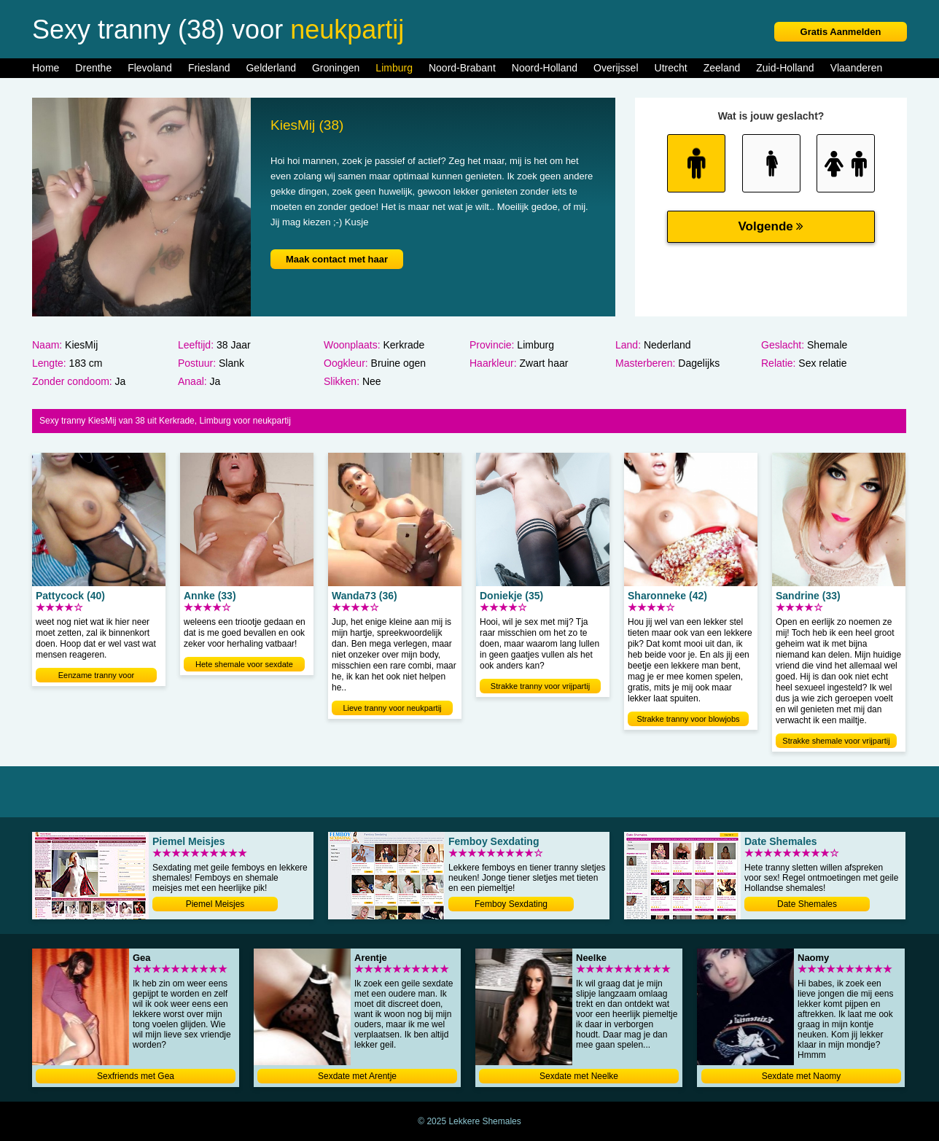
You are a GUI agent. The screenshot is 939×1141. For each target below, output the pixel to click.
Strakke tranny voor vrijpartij (540, 686)
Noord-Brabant (462, 68)
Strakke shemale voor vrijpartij (835, 740)
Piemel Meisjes (215, 904)
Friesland (209, 68)
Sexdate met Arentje (357, 1076)
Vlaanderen (856, 68)
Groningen (335, 68)
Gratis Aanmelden (840, 31)
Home (45, 68)
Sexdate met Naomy (801, 1076)
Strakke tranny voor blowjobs (687, 718)
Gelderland (271, 68)
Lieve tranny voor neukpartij (392, 708)
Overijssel (615, 68)
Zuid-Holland (785, 68)
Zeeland (722, 68)
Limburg (394, 68)
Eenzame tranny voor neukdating (96, 676)
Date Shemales (807, 904)
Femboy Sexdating (511, 904)
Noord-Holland (544, 68)
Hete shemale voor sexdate (244, 664)
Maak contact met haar (337, 259)
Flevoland (150, 68)
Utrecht (671, 68)
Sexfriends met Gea (135, 1076)
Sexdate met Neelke (578, 1076)
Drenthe (93, 68)
